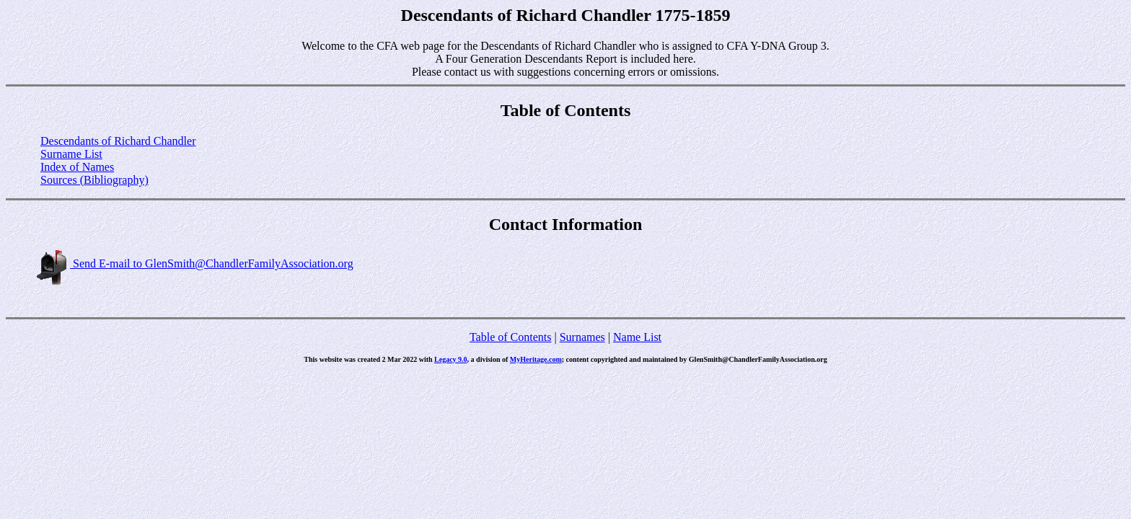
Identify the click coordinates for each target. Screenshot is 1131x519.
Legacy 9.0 (450, 359)
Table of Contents (511, 337)
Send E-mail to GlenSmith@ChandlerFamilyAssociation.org (194, 263)
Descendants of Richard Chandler (117, 141)
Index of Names (77, 167)
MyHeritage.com (536, 359)
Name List (637, 337)
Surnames (582, 337)
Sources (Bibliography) (94, 180)
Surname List (71, 154)
